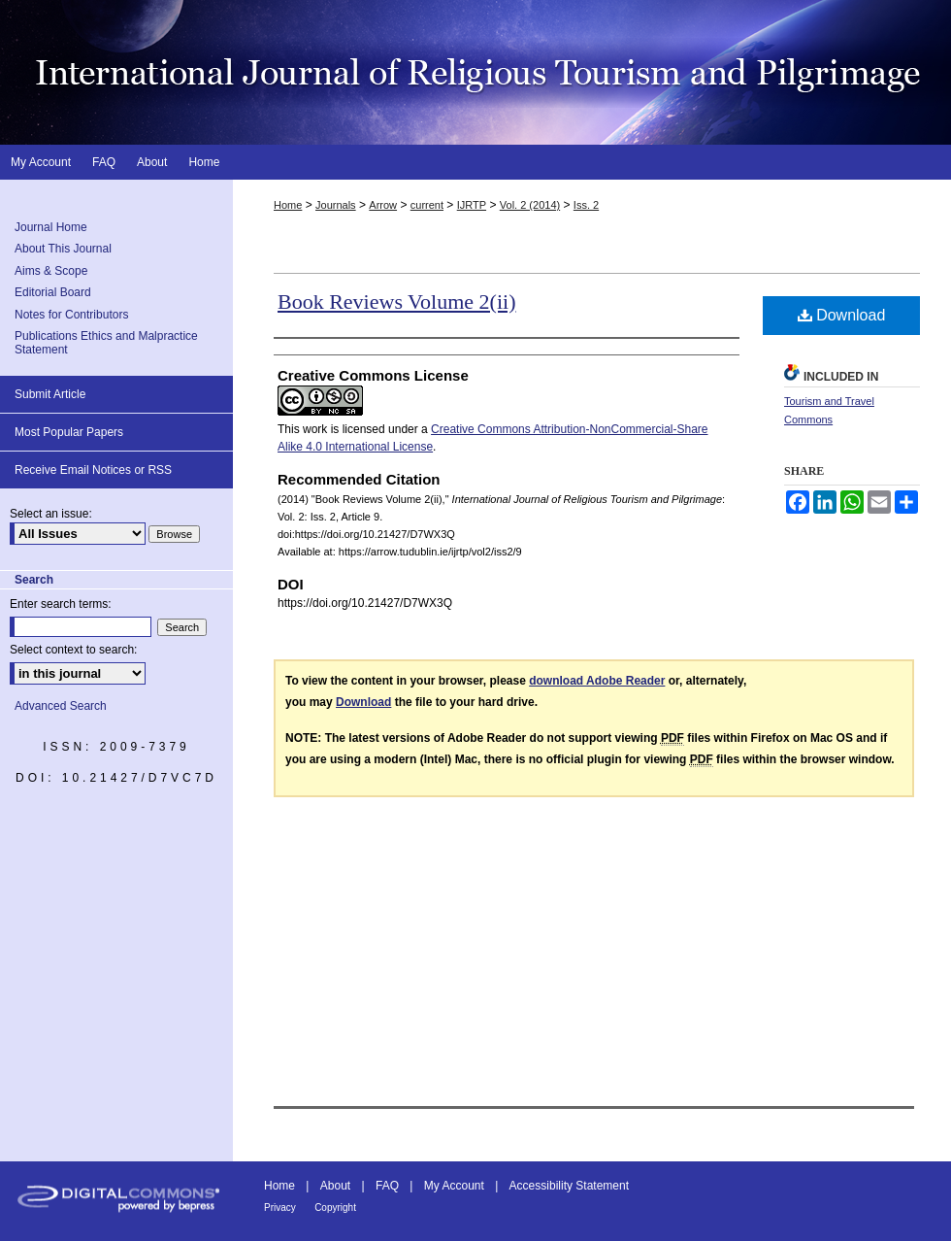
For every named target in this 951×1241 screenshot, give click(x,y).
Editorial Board (53, 292)
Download (842, 315)
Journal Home (51, 227)
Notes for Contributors (71, 314)
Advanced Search (61, 706)
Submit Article (50, 394)
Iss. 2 (586, 205)
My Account (454, 1185)
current (426, 205)
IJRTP (471, 205)
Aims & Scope (51, 271)
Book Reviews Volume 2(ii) (396, 301)
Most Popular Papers (69, 432)
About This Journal (63, 248)
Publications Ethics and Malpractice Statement (106, 342)
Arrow (383, 205)
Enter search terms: (61, 604)
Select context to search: (73, 649)
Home (288, 205)
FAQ (387, 1185)
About (335, 1185)
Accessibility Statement (569, 1185)
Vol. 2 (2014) (530, 205)
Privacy (280, 1207)
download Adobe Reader (597, 681)
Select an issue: (51, 513)
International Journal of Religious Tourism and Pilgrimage (475, 72)
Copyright (335, 1207)
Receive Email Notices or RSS (93, 470)
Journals (335, 205)
